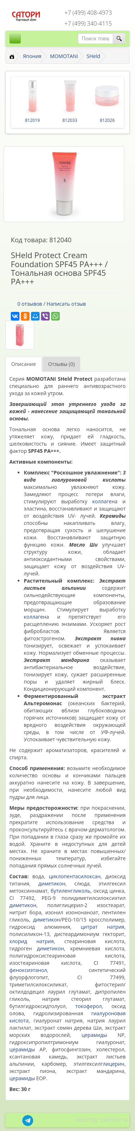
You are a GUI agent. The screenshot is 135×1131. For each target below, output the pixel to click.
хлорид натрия (31, 941)
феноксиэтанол (28, 970)
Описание (23, 364)
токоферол (88, 1006)
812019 (32, 120)
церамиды (94, 1034)
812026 (107, 120)
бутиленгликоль (70, 890)
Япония (32, 56)
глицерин (112, 1063)
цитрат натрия (102, 926)
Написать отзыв (66, 303)
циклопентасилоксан (75, 876)
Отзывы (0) (61, 364)
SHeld (93, 56)
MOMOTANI (64, 56)
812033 (69, 120)
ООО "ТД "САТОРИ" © (102, 1120)
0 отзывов (29, 303)
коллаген (103, 501)
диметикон (51, 883)
